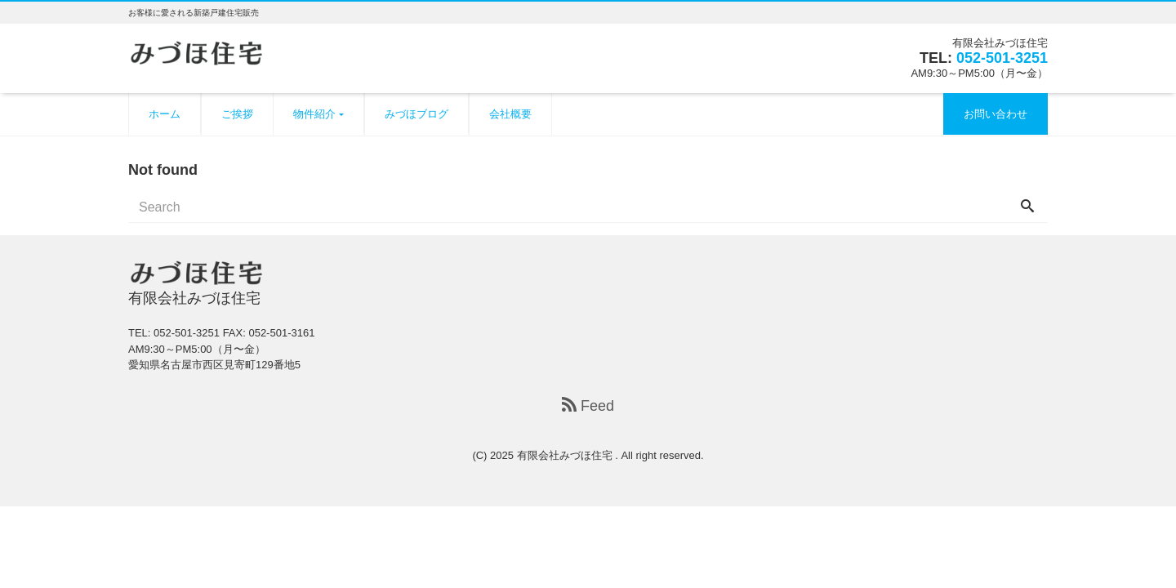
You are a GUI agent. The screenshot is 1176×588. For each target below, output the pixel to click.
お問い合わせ (995, 114)
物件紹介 (314, 114)
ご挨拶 (237, 114)
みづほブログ (416, 114)
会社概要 (510, 114)
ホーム (164, 114)
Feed (588, 406)
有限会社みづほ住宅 (566, 455)
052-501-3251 (1002, 58)
